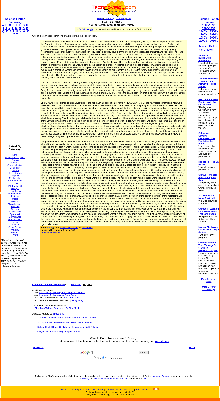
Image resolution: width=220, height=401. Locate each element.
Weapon (15, 232)
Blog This (87, 284)
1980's (203, 37)
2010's (214, 40)
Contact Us (128, 389)
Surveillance (15, 217)
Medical (15, 201)
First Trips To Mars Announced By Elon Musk (57, 308)
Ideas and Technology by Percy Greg (57, 295)
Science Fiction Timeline (209, 21)
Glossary (84, 378)
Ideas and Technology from (62, 292)
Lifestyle (15, 188)
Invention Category (161, 376)
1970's (214, 34)
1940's (203, 31)
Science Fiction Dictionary (15, 21)
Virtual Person (15, 227)
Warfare (15, 229)
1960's (203, 34)
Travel (15, 222)
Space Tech (15, 211)
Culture (15, 170)
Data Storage (15, 173)
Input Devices (15, 186)
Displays (15, 175)
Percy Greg (88, 227)
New (128, 18)
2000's (203, 40)
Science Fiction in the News (207, 48)
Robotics (15, 206)
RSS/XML (76, 284)
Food (15, 183)
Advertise (146, 389)
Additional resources (51, 232)
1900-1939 (208, 28)
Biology (15, 160)
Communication (15, 165)
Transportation (15, 219)
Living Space (15, 191)
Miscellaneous (15, 204)
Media (15, 198)
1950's (214, 31)
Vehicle (15, 224)
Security (15, 209)
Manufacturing (15, 193)
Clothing (15, 162)
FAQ (137, 389)
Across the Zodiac (71, 297)
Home (100, 18)
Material (15, 196)
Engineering (15, 178)
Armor (15, 155)
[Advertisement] (15, 90)
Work (15, 235)
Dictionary (109, 18)
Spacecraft (15, 214)
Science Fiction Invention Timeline (111, 378)
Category (109, 389)
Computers (15, 168)
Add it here (162, 341)
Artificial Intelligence (15, 157)
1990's (214, 37)
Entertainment (15, 180)
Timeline (120, 18)
